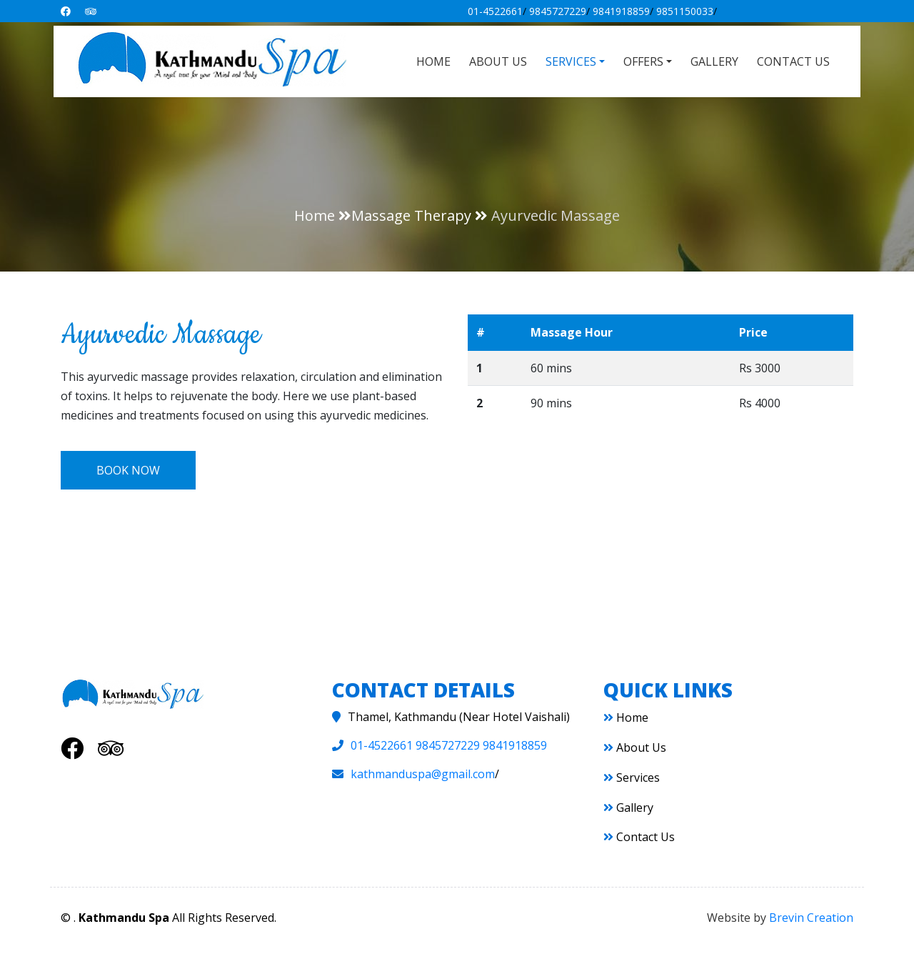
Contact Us (793, 61)
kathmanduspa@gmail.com (423, 774)
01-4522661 (495, 11)
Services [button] (571, 61)
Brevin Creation (811, 917)
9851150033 (684, 11)
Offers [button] (643, 61)
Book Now (128, 470)
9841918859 (621, 11)
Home (433, 61)
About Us (498, 61)
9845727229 (557, 11)
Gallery (714, 61)
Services (631, 777)
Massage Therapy (411, 215)
